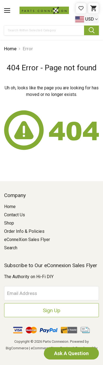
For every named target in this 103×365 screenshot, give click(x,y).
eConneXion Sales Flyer (27, 239)
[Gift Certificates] (81, 8)
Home (10, 206)
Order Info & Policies (24, 231)
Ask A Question (71, 353)
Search (10, 247)
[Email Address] (51, 293)
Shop (9, 223)
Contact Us (14, 214)
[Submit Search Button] (91, 30)
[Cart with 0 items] (93, 8)
